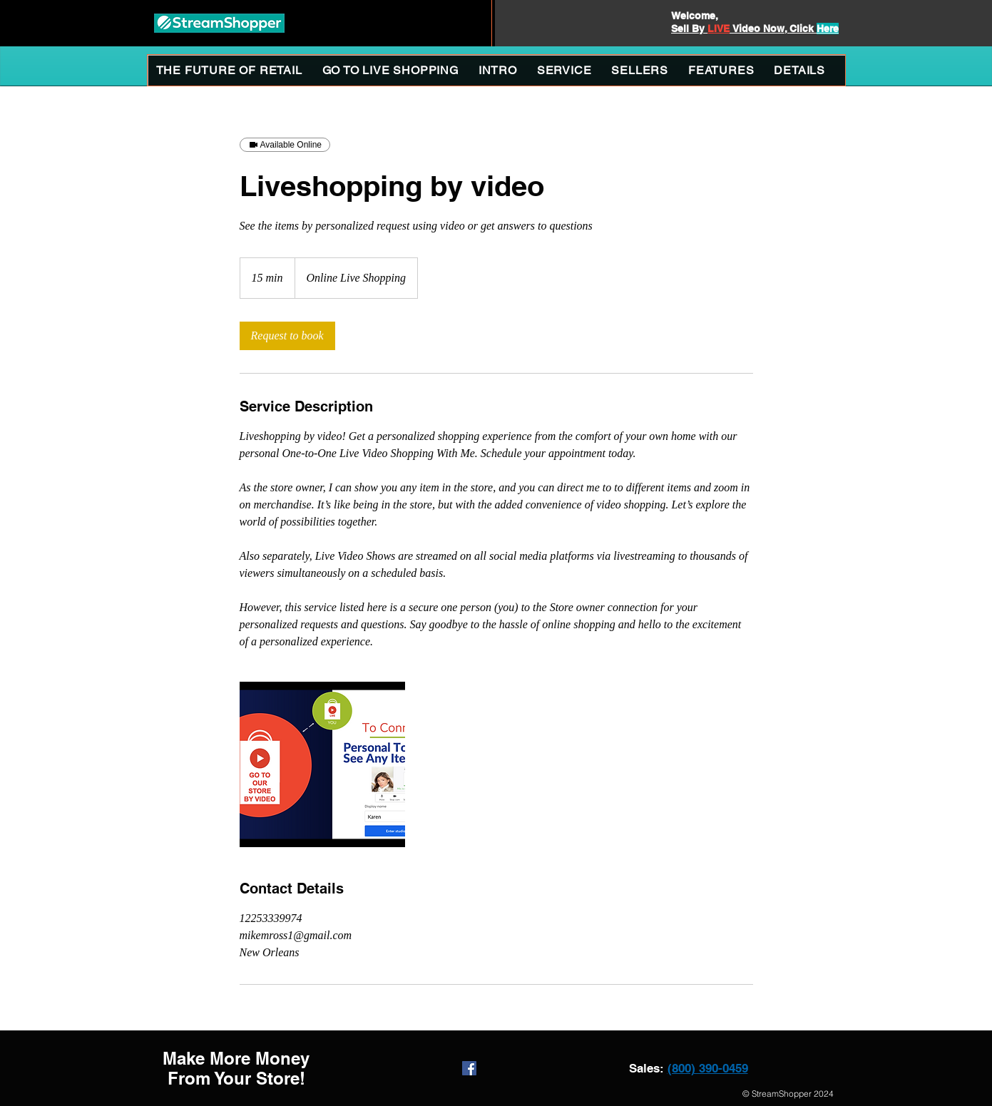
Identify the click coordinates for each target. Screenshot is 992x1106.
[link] (287, 336)
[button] (564, 70)
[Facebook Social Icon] (469, 1068)
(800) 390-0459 (708, 1068)
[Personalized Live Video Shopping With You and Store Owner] (322, 764)
